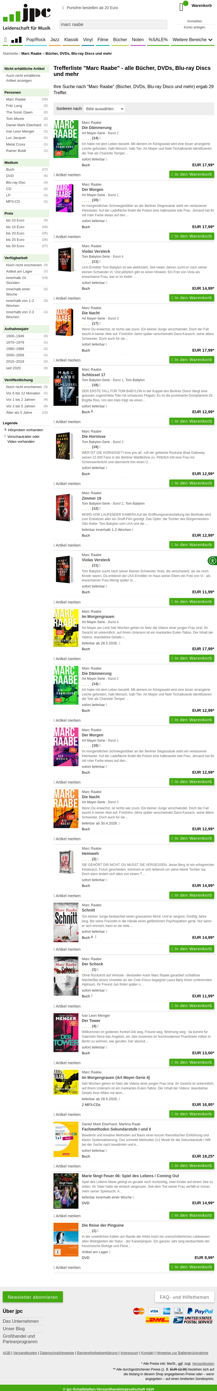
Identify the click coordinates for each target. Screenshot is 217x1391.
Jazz (55, 39)
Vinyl (88, 39)
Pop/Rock (35, 39)
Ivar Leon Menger (148, 1018)
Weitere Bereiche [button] (193, 39)
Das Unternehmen (21, 1321)
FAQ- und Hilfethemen (184, 1297)
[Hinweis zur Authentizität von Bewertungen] (100, 138)
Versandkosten (25, 1353)
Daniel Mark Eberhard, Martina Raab (148, 1127)
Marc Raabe (148, 125)
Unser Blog (14, 1328)
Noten (138, 39)
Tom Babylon (134, 380)
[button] (28, 78)
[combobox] (113, 24)
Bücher (120, 39)
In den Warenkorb (192, 174)
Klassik (71, 39)
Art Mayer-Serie (93, 133)
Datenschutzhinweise (57, 1353)
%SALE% (158, 39)
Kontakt (147, 1353)
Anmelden (194, 21)
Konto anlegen (194, 27)
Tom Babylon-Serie (96, 257)
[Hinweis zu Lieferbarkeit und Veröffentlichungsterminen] (106, 159)
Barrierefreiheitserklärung (97, 1353)
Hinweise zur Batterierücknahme (182, 1353)
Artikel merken (67, 175)
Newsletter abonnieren (33, 1297)
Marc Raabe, (148, 1075)
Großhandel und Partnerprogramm (20, 1339)
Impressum (129, 1353)
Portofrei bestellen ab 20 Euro (89, 8)
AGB (6, 1353)
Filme (103, 39)
